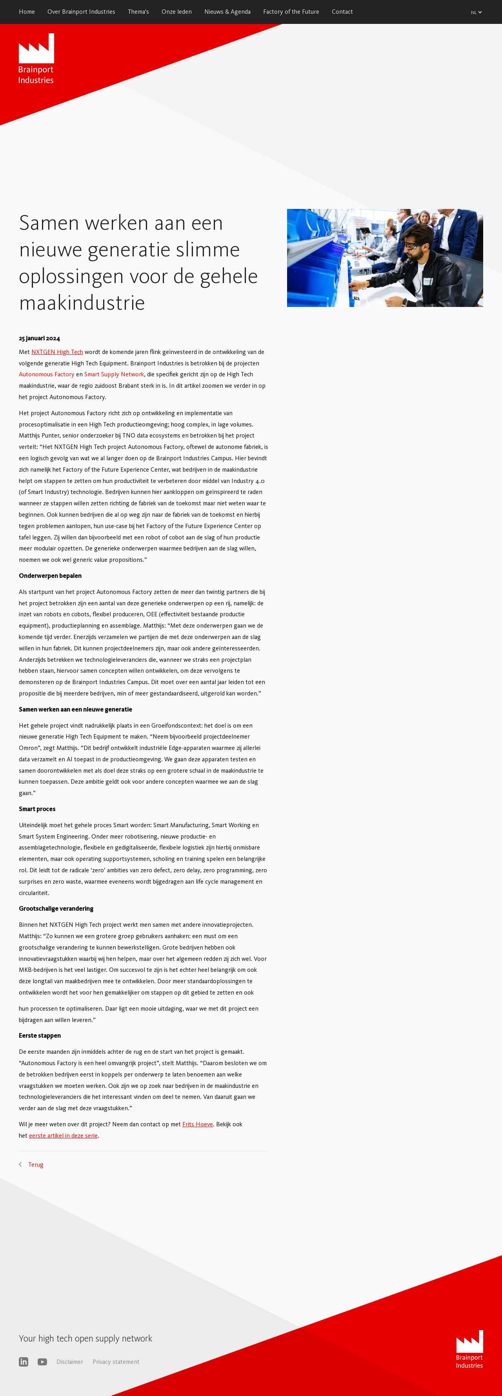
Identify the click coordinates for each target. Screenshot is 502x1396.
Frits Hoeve (197, 1124)
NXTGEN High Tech (57, 352)
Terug (36, 1164)
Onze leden (177, 11)
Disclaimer (69, 1361)
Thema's (138, 11)
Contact (342, 11)
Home (27, 11)
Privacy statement (116, 1361)
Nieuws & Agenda (227, 11)
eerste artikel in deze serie (63, 1135)
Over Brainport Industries (81, 11)
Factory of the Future (291, 11)
